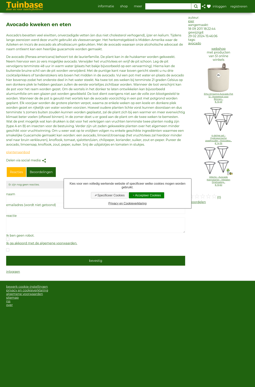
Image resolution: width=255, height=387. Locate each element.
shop (124, 6)
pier (191, 21)
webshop (218, 49)
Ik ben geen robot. (20, 235)
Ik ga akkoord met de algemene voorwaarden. (41, 243)
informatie (106, 6)
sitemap (12, 297)
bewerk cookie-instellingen (27, 287)
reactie (11, 216)
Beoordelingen (41, 172)
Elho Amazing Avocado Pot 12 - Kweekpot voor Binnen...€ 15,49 (218, 98)
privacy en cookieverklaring (27, 290)
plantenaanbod (18, 152)
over (9, 305)
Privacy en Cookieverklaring (127, 203)
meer (138, 6)
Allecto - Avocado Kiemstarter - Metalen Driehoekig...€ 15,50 (218, 181)
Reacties (16, 172)
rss (8, 301)
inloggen (13, 272)
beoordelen (197, 202)
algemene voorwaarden (24, 294)
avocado (194, 43)
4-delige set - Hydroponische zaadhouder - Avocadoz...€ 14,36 (218, 139)
